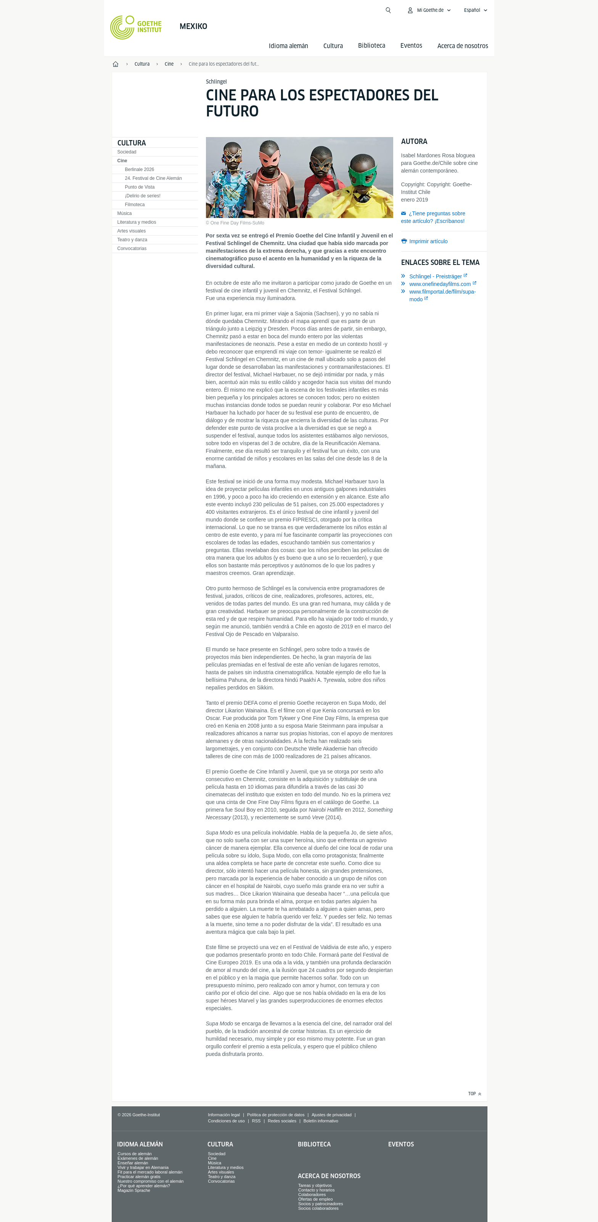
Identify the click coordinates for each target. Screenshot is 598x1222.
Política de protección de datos (275, 1114)
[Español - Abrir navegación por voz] (476, 10)
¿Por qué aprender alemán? (143, 1185)
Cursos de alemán (134, 1153)
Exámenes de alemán (137, 1158)
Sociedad (127, 152)
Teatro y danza (132, 239)
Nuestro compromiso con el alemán (150, 1181)
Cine (122, 160)
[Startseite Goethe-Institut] (136, 27)
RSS (256, 1121)
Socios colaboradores (318, 1208)
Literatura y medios (136, 222)
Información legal (224, 1114)
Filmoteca (135, 204)
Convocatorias (132, 248)
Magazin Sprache (133, 1190)
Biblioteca (314, 1144)
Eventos (401, 1144)
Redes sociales (282, 1121)
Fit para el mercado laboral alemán (149, 1172)
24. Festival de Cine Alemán (153, 178)
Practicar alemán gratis (139, 1176)
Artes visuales (131, 231)
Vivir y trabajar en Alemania (143, 1167)
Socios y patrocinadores (320, 1203)
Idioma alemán (288, 46)
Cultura (333, 46)
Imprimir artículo (429, 241)
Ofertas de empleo (315, 1199)
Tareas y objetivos (315, 1185)
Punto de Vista (140, 187)
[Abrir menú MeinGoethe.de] (429, 10)
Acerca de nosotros (462, 46)
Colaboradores (312, 1194)
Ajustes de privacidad (332, 1114)
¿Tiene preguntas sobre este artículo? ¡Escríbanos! (433, 217)
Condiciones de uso (226, 1121)
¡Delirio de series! (143, 196)
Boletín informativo (321, 1121)
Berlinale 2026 (139, 169)
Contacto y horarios (316, 1190)
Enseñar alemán (132, 1163)
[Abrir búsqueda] (388, 10)
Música (124, 213)
